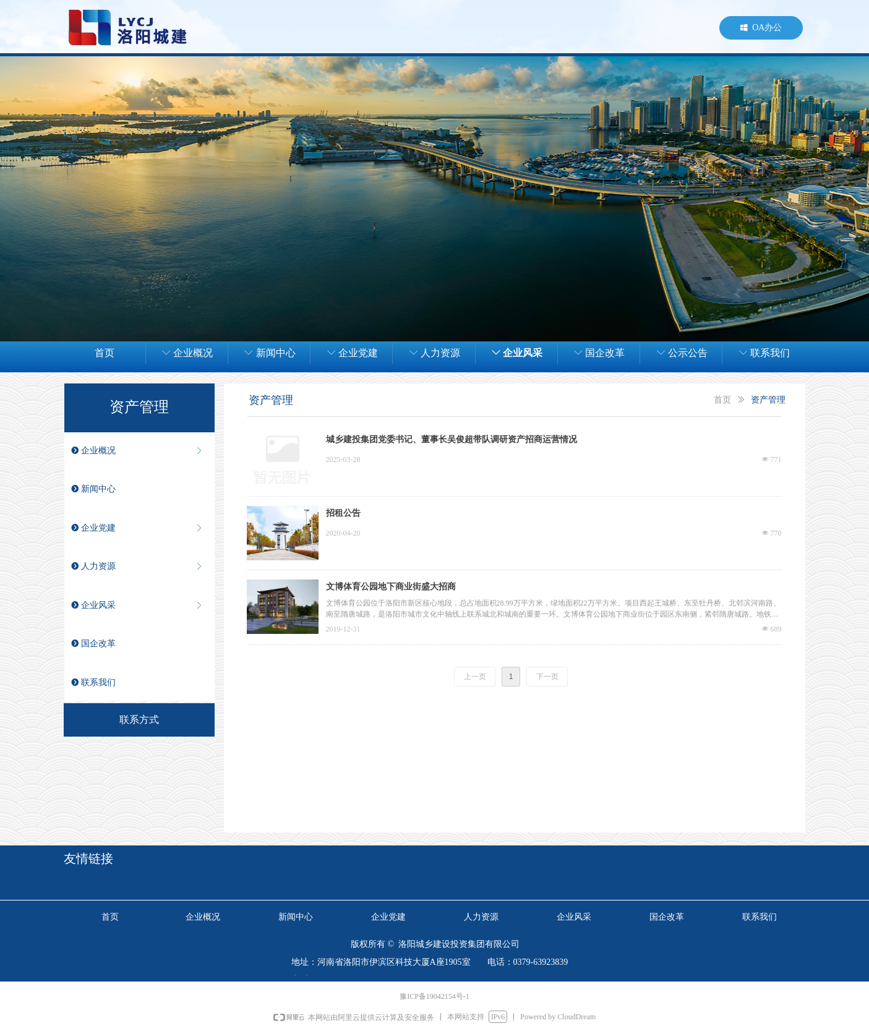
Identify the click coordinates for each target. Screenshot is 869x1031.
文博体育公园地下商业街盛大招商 (391, 586)
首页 (722, 399)
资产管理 (768, 399)
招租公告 (343, 513)
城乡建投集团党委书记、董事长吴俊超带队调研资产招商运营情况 (451, 439)
